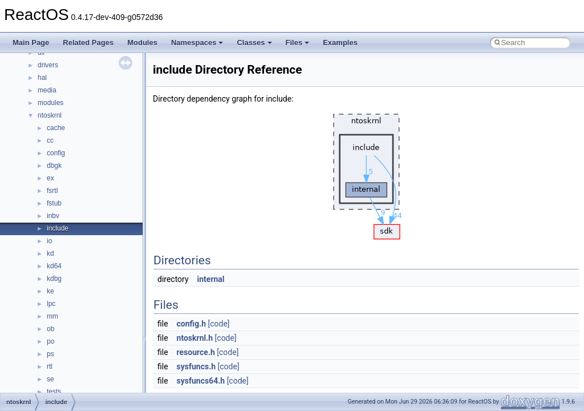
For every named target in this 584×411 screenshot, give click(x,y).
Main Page (31, 42)
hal (42, 78)
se (50, 379)
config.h (191, 323)
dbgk (54, 166)
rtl (49, 366)
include (57, 228)
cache (56, 128)
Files (298, 42)
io (49, 241)
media (47, 90)
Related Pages (88, 42)
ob (50, 329)
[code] (219, 323)
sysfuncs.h (196, 366)
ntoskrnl (50, 115)
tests (54, 392)
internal (211, 279)
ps (50, 354)
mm (52, 316)
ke (50, 291)
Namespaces (197, 42)
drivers (48, 65)
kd (50, 253)
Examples (340, 42)
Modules (142, 42)
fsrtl (52, 191)
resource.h (196, 352)
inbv (53, 216)
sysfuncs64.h (201, 380)
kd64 (54, 266)
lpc (51, 304)
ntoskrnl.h (195, 337)
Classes (254, 42)
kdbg (54, 279)
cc (50, 140)
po (50, 341)
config (56, 153)
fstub (54, 203)
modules (50, 103)
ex (50, 178)
